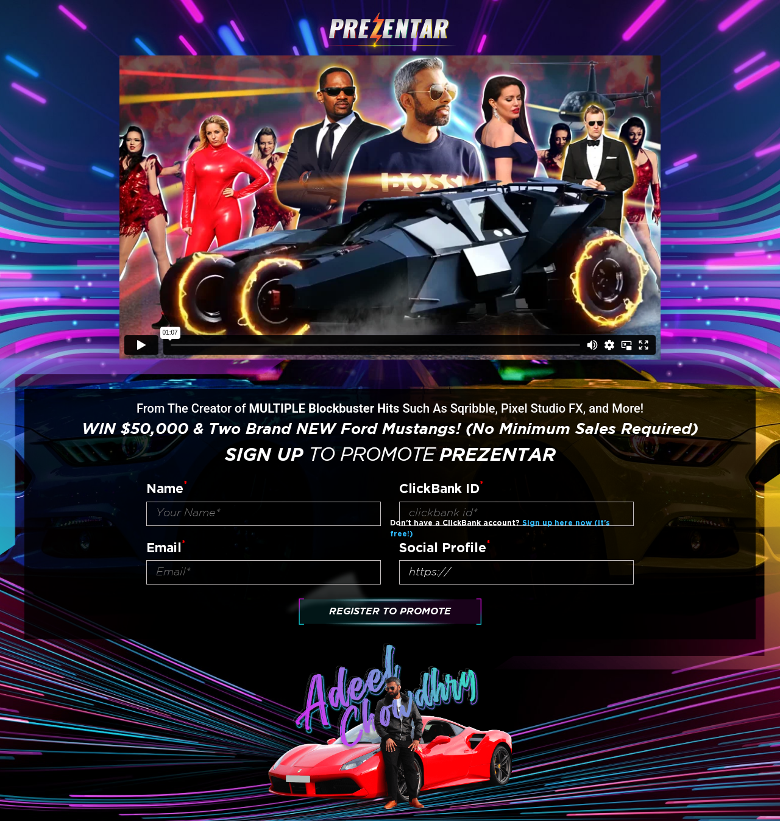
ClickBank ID (441, 487)
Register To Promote (390, 611)
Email (166, 546)
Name (167, 487)
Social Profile (445, 546)
